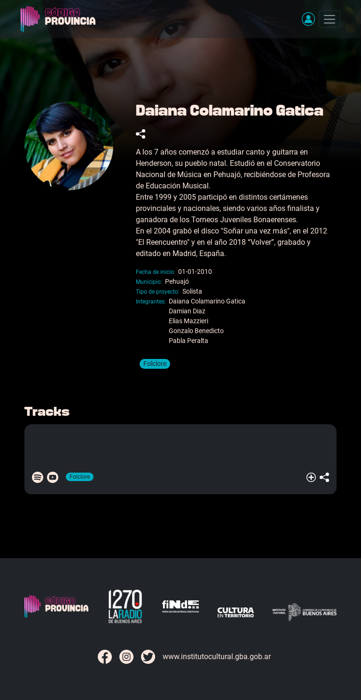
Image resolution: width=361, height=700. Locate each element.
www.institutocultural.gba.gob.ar (217, 656)
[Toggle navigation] (329, 19)
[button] (308, 18)
